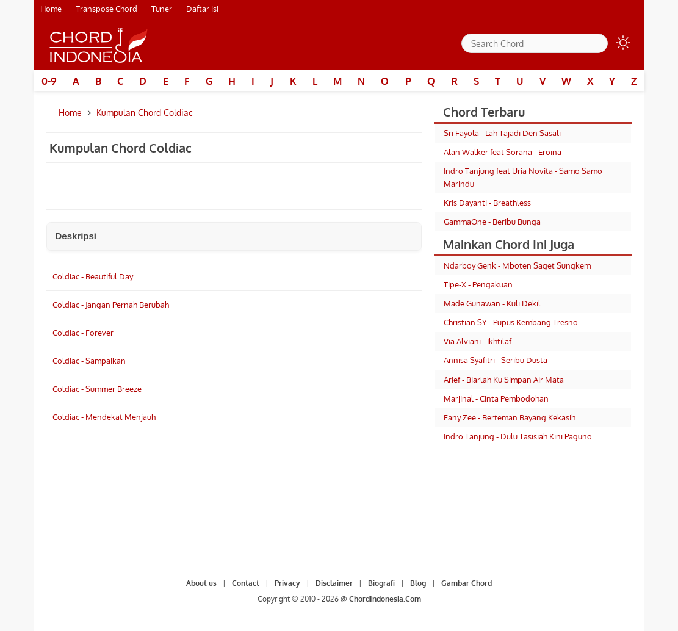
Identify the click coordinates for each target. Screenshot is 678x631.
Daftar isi (202, 8)
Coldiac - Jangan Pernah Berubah (110, 304)
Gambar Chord (466, 583)
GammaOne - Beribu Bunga (492, 221)
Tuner (161, 8)
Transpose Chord (106, 8)
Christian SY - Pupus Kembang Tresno (511, 322)
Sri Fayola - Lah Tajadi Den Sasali (502, 133)
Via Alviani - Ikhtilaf (477, 341)
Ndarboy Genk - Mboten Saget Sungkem (517, 265)
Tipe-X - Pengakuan (478, 284)
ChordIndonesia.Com (385, 599)
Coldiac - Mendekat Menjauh (104, 417)
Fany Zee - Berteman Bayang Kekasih (509, 417)
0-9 (49, 81)
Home (51, 8)
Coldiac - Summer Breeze (97, 389)
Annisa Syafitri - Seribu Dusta (495, 360)
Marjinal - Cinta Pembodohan (496, 398)
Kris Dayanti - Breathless (487, 202)
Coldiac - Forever (83, 332)
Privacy (287, 583)
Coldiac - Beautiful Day (92, 276)
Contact (245, 583)
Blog (418, 583)
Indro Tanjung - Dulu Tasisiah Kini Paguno (518, 436)
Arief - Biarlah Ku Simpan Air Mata (504, 379)
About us (201, 583)
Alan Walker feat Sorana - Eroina (502, 152)
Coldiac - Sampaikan (89, 361)
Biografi (381, 583)
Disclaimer (334, 583)
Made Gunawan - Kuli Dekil (492, 303)
